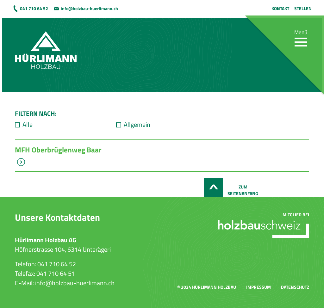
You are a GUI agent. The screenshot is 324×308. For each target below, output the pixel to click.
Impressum (258, 287)
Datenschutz (295, 287)
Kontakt (280, 8)
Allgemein (137, 124)
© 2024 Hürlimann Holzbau (206, 287)
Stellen (303, 8)
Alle (27, 124)
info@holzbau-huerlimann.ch (89, 8)
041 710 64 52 (34, 8)
